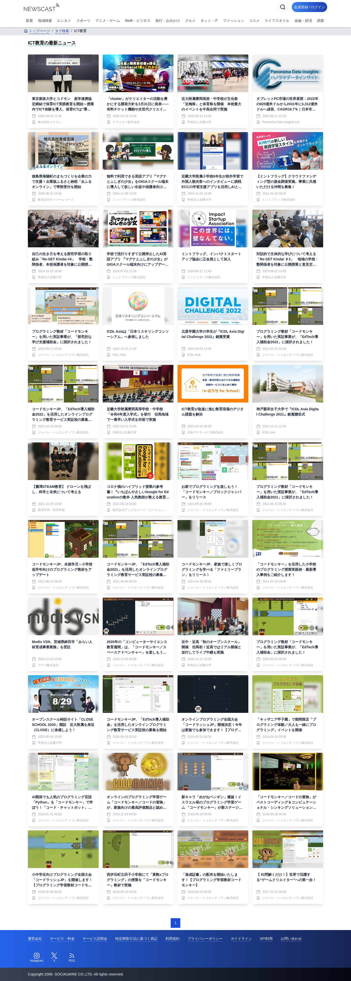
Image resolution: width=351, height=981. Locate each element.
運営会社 (35, 939)
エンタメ (64, 21)
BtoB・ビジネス (137, 21)
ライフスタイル (277, 21)
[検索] (279, 7)
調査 (320, 21)
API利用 (266, 939)
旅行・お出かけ (167, 21)
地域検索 (45, 21)
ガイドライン (241, 939)
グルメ (190, 21)
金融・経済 (303, 21)
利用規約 (172, 939)
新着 (29, 21)
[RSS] (72, 958)
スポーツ (83, 21)
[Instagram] (36, 958)
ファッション (233, 21)
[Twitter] (54, 958)
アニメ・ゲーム (107, 21)
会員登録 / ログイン (307, 7)
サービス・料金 (62, 939)
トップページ (37, 31)
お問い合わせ (291, 939)
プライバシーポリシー (205, 939)
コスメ (254, 21)
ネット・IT (209, 21)
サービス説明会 (95, 939)
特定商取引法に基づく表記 (136, 939)
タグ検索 (62, 31)
